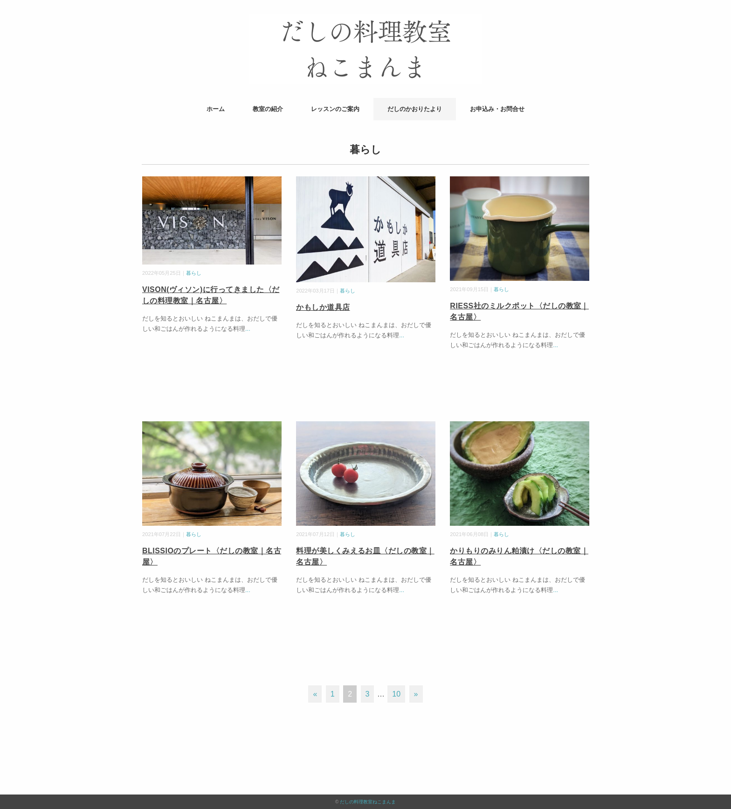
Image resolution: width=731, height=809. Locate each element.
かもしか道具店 (323, 307)
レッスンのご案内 (335, 108)
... (247, 328)
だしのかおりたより (414, 108)
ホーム (216, 108)
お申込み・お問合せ (497, 108)
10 (396, 694)
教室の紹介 (268, 108)
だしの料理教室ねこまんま (368, 801)
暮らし (193, 273)
